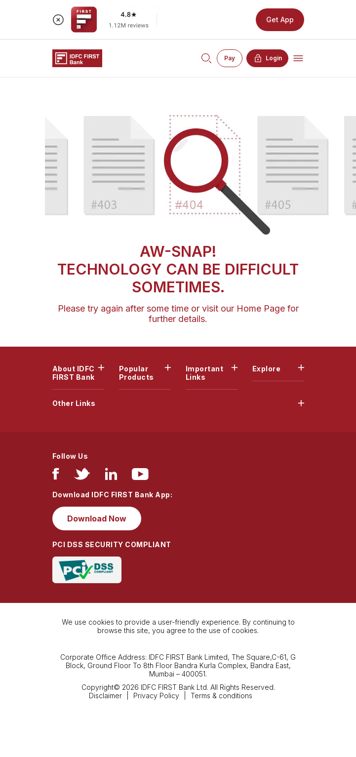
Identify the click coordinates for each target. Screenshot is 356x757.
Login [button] (267, 58)
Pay (229, 58)
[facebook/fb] (55, 476)
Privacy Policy (156, 695)
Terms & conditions (221, 695)
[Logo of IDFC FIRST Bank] (77, 57)
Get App (280, 19)
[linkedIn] (111, 476)
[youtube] (140, 476)
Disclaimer (105, 695)
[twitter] (82, 476)
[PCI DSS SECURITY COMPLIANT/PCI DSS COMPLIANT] (86, 569)
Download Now (96, 518)
